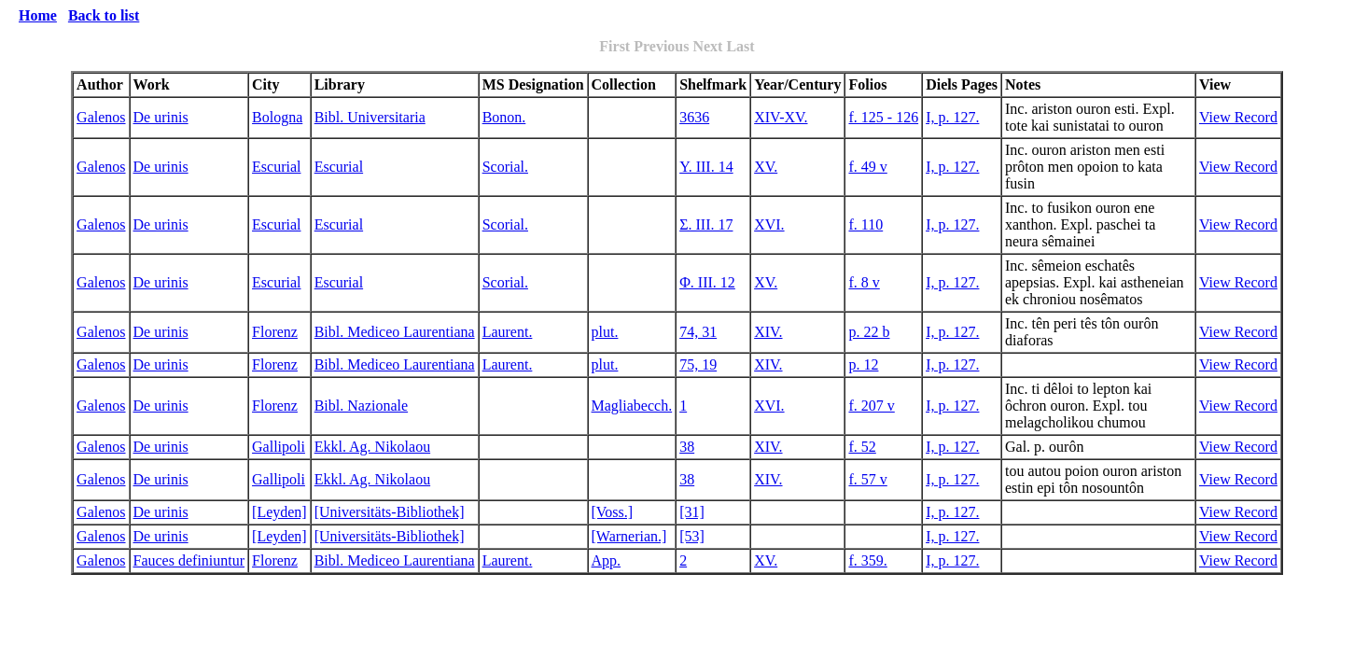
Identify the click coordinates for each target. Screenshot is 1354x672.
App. (606, 560)
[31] (692, 512)
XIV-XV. (780, 117)
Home (38, 15)
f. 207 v (871, 405)
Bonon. (504, 117)
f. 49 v (867, 167)
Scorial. (505, 167)
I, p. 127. (952, 117)
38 (686, 447)
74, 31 (698, 332)
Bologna (277, 117)
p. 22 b (868, 332)
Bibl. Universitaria (370, 117)
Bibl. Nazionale (361, 405)
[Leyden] (279, 512)
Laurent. (507, 332)
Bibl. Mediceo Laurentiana (394, 332)
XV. (765, 167)
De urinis (160, 117)
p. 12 (863, 364)
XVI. (769, 224)
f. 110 (865, 224)
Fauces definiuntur (189, 560)
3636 (694, 117)
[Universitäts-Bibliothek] (389, 512)
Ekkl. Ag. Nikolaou (372, 447)
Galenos (101, 117)
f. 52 (861, 447)
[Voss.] (613, 512)
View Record (1238, 117)
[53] (692, 536)
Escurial (276, 167)
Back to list (103, 15)
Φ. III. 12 (707, 282)
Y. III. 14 (706, 167)
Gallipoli (278, 447)
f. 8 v (863, 282)
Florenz (275, 332)
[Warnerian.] (629, 536)
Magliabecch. (632, 405)
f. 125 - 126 (883, 117)
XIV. (768, 332)
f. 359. (867, 560)
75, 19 (698, 364)
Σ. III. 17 (706, 224)
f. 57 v (867, 479)
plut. (605, 332)
